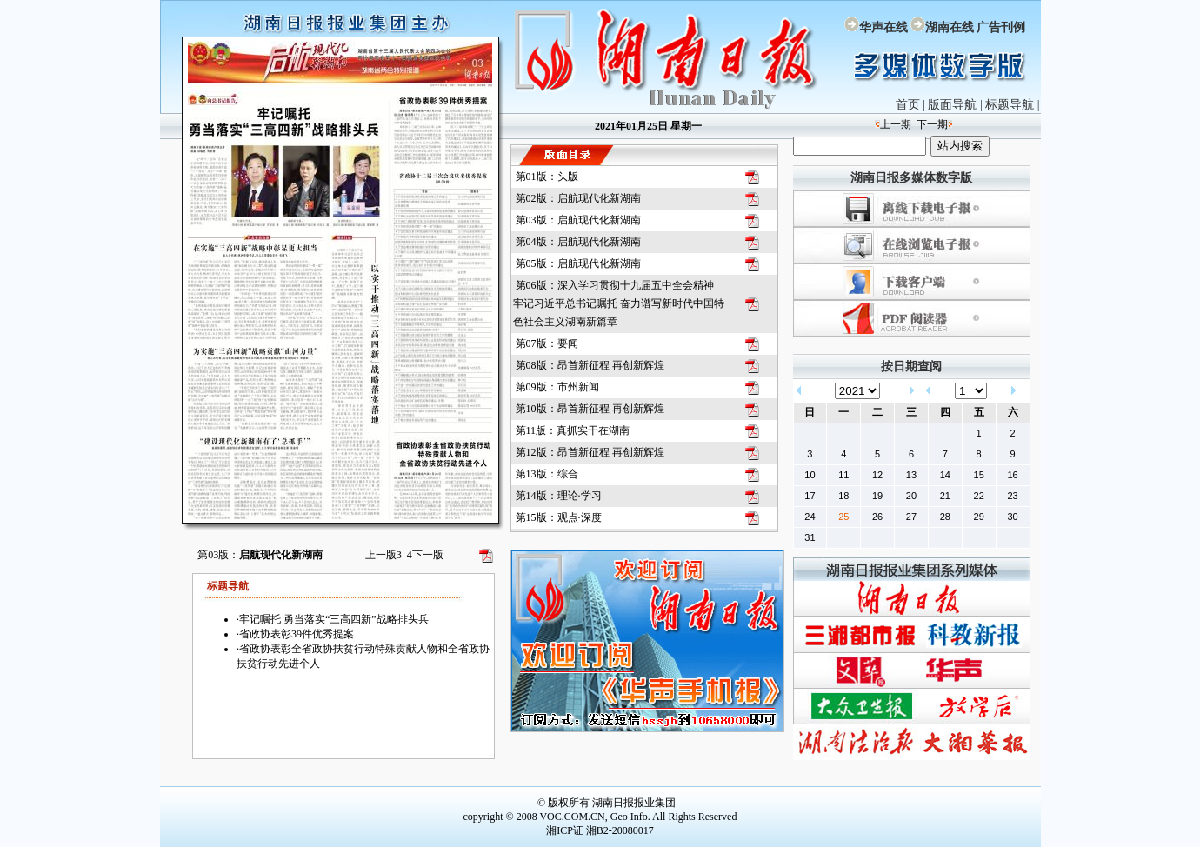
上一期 (895, 124)
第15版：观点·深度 (559, 517)
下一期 (932, 124)
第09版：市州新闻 (557, 387)
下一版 (425, 555)
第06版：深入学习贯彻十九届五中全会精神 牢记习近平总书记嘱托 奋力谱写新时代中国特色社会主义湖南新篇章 (618, 303)
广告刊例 (1001, 27)
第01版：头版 (547, 176)
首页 (908, 104)
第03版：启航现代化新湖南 (578, 220)
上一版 (383, 555)
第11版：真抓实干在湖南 (573, 430)
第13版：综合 (547, 474)
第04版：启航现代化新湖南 (578, 242)
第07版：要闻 (547, 343)
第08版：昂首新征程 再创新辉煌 (590, 365)
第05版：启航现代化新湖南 (578, 263)
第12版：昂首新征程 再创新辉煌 (590, 452)
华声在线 (883, 27)
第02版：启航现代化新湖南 (578, 198)
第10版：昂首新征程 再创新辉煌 (590, 409)
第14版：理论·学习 (559, 496)
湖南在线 (949, 27)
